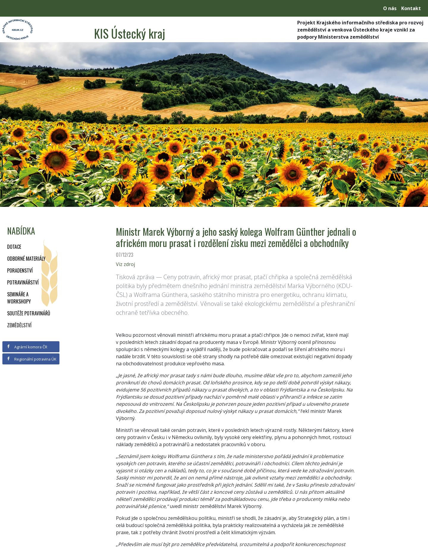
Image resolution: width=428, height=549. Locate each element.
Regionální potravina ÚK (31, 359)
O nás (389, 8)
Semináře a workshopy (19, 298)
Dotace (14, 246)
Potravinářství (23, 282)
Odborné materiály (26, 258)
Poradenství (20, 270)
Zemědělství (19, 325)
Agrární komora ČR (27, 347)
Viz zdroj (125, 264)
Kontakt (411, 8)
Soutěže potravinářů (28, 313)
